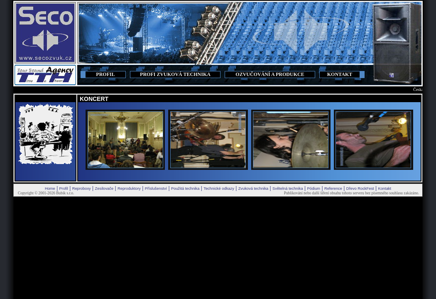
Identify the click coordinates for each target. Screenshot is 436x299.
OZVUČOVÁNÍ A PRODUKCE (269, 74)
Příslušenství (156, 188)
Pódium (313, 188)
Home (50, 188)
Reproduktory (129, 188)
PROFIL (105, 74)
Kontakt (384, 188)
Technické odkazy (218, 188)
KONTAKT (339, 74)
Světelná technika (287, 188)
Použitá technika (185, 188)
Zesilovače (104, 188)
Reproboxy (81, 188)
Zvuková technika (253, 188)
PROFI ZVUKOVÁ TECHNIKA (175, 74)
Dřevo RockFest (360, 188)
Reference (333, 188)
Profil (63, 188)
